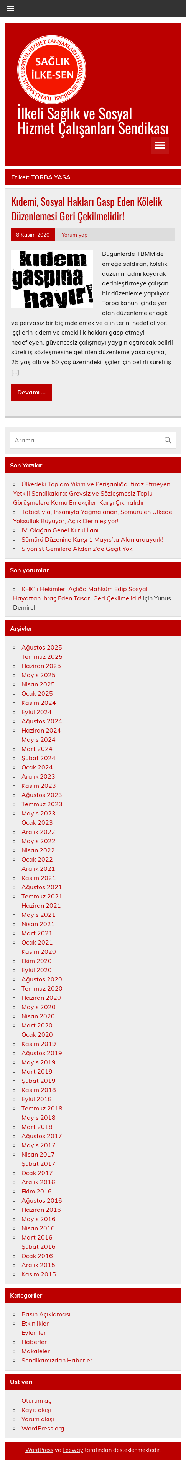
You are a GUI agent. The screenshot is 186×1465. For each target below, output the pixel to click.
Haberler (34, 1342)
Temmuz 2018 (42, 1108)
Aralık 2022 (38, 831)
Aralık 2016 (38, 1182)
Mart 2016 (37, 1237)
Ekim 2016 (36, 1191)
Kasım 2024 (38, 702)
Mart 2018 (37, 1126)
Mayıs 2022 (38, 841)
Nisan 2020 (38, 1016)
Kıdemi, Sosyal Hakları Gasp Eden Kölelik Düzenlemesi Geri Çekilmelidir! (86, 209)
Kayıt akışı (36, 1410)
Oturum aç (36, 1400)
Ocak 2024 (37, 767)
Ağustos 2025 (41, 647)
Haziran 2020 (41, 997)
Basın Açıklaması (46, 1314)
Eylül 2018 (36, 1099)
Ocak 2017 (37, 1173)
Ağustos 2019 (41, 1053)
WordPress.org (42, 1428)
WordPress (39, 1450)
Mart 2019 (37, 1071)
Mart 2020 (37, 1025)
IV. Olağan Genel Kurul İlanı (60, 530)
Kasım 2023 (38, 785)
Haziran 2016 (41, 1209)
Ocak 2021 (37, 942)
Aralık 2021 (38, 868)
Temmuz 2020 (42, 988)
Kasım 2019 (38, 1043)
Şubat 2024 (38, 758)
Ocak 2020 (37, 1034)
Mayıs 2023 (38, 813)
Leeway (73, 1450)
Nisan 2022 (38, 850)
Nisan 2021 (38, 924)
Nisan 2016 (38, 1228)
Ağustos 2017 (41, 1136)
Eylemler (33, 1332)
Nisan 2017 (38, 1154)
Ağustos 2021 (41, 887)
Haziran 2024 (41, 730)
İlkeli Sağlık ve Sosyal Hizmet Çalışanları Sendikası (93, 120)
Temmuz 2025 (42, 656)
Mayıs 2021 (38, 914)
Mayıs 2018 (38, 1117)
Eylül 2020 (36, 970)
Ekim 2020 (36, 961)
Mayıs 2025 (38, 675)
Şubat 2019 (38, 1080)
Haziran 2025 (41, 666)
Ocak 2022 (37, 859)
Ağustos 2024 (41, 721)
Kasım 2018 (38, 1090)
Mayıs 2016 (38, 1219)
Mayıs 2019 (38, 1062)
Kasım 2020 (38, 951)
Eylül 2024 (36, 712)
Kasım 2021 (38, 878)
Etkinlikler (35, 1323)
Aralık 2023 (38, 776)
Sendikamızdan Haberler (56, 1360)
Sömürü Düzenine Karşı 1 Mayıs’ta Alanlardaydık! (92, 539)
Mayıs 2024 (38, 739)
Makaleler (35, 1351)
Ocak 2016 (37, 1256)
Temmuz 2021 (42, 896)
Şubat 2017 (38, 1163)
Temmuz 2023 (42, 804)
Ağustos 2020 (41, 979)
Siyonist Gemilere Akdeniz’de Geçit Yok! (77, 548)
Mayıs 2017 (38, 1145)
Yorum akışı (37, 1419)
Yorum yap (74, 234)
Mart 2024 (37, 748)
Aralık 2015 (38, 1265)
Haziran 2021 (41, 905)
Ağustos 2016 (41, 1200)
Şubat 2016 (38, 1246)
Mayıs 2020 (38, 1007)
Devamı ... (31, 392)
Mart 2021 (37, 933)
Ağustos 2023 (41, 795)
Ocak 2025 (37, 693)
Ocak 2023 (37, 822)
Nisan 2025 (38, 684)
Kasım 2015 (38, 1274)
